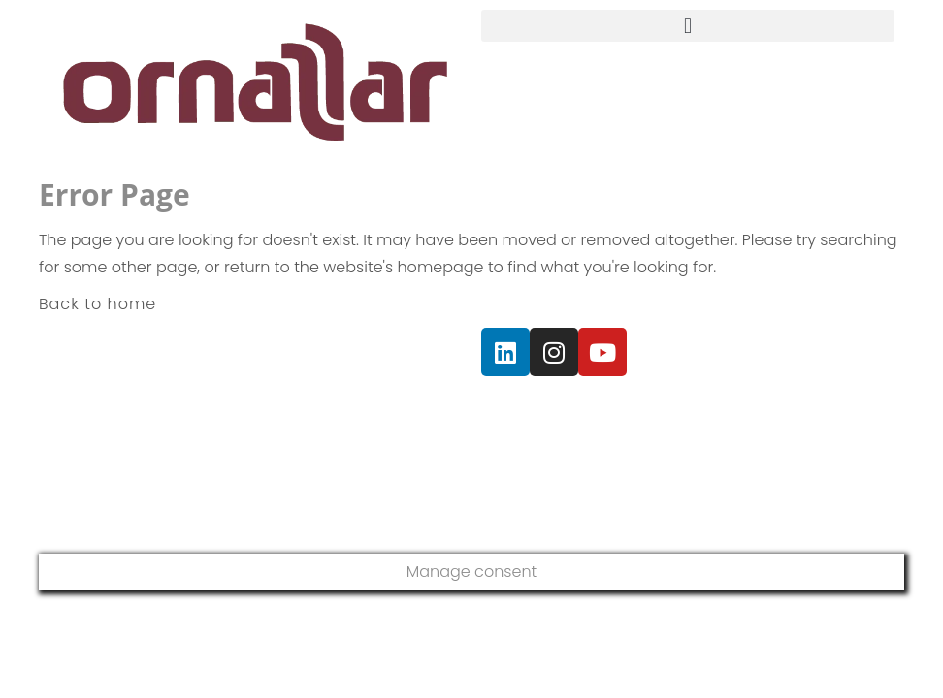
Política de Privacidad (553, 408)
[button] (687, 26)
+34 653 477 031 (153, 456)
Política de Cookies (788, 408)
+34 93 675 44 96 (186, 419)
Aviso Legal (674, 408)
